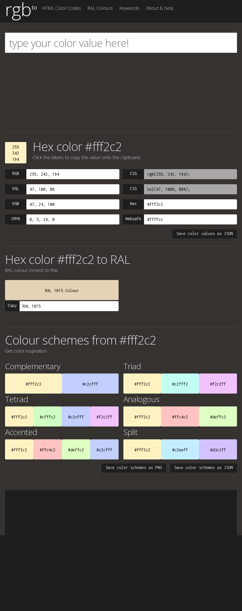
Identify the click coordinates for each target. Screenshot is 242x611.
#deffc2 (218, 417)
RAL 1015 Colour (62, 290)
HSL (15, 188)
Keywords (129, 8)
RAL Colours (100, 8)
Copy (12, 305)
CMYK (15, 218)
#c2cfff (90, 384)
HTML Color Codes (61, 8)
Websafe (133, 218)
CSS (133, 173)
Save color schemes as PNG (134, 467)
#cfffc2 (48, 417)
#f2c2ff (218, 384)
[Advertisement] (121, 93)
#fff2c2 (33, 384)
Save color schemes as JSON (203, 467)
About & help (159, 8)
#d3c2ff (218, 450)
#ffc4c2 (180, 417)
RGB (15, 173)
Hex (133, 203)
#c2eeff (180, 450)
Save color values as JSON (204, 233)
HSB (15, 203)
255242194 (15, 153)
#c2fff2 (180, 384)
